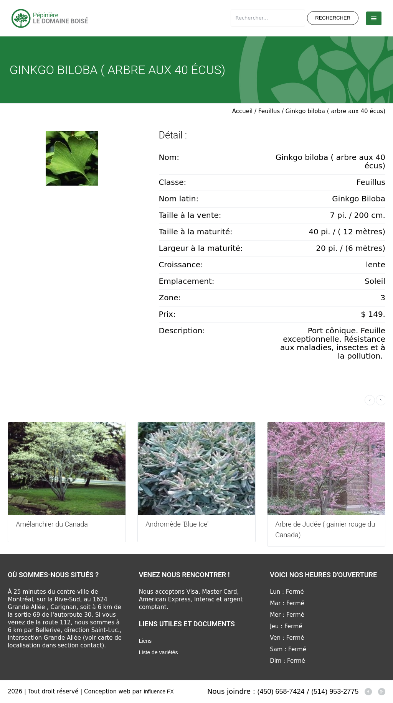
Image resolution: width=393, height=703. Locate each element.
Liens (145, 641)
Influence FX (159, 691)
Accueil (242, 111)
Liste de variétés (158, 652)
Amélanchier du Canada (52, 524)
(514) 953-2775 (334, 691)
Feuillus (269, 111)
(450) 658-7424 (281, 691)
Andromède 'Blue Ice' (176, 524)
